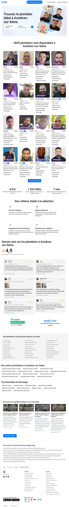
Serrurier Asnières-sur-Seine (9, 371)
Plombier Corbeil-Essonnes (9, 348)
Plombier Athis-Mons (29, 348)
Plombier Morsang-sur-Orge (9, 357)
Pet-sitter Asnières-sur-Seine (47, 374)
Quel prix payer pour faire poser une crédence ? (25, 414)
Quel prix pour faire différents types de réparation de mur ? (10, 414)
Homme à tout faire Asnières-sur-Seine (11, 368)
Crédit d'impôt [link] (49, 476)
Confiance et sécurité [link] (50, 478)
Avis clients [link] (27, 480)
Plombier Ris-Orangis (29, 340)
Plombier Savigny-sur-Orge (51, 340)
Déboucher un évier (6, 385)
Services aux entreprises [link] (51, 480)
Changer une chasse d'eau (50, 388)
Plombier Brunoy (6, 346)
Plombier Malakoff (50, 348)
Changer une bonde (36, 388)
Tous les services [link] (13, 505)
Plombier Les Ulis (28, 352)
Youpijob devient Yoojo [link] (51, 490)
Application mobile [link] (28, 476)
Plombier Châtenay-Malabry (52, 344)
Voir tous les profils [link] (34, 180)
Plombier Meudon (50, 355)
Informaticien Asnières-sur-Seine (10, 376)
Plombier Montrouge (50, 350)
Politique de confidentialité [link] (51, 485)
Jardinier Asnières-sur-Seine (41, 371)
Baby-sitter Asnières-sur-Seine (30, 374)
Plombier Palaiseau (29, 355)
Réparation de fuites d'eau (8, 388)
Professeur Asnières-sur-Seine (44, 376)
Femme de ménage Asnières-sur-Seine (11, 374)
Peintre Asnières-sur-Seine (46, 368)
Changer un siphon (18, 385)
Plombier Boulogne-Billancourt (52, 352)
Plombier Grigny (6, 353)
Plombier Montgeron (7, 355)
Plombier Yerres (28, 346)
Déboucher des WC (6, 390)
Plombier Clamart (50, 346)
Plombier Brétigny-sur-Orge (30, 350)
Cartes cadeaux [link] (28, 485)
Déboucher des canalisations (45, 385)
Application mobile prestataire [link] (31, 478)
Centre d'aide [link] (49, 473)
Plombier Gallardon (7, 342)
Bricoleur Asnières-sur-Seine (25, 371)
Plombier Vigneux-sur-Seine (30, 342)
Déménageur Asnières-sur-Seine (58, 371)
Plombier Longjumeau (29, 353)
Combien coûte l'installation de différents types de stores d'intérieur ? (58, 415)
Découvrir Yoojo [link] (28, 490)
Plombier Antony (49, 342)
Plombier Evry (6, 352)
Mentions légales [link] (49, 487)
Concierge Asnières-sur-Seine (27, 376)
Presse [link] (47, 482)
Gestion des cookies (50, 489)
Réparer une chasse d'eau (23, 388)
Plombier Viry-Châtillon (29, 344)
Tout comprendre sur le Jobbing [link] (52, 494)
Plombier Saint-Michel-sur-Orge (31, 357)
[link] (4, 2)
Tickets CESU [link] (27, 483)
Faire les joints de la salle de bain (22, 390)
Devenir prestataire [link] (51, 2)
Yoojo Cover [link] (48, 474)
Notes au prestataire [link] (29, 489)
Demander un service (34, 2)
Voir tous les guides (10, 435)
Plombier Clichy (49, 357)
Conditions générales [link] (50, 483)
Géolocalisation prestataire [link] (30, 487)
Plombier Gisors (6, 344)
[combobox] (11, 27)
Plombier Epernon (7, 340)
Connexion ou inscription (62, 2)
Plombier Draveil (6, 350)
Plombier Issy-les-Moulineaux (52, 353)
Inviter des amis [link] (28, 482)
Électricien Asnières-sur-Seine (30, 368)
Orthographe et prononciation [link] (52, 492)
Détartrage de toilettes (30, 385)
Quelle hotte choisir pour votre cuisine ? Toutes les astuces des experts (42, 415)
